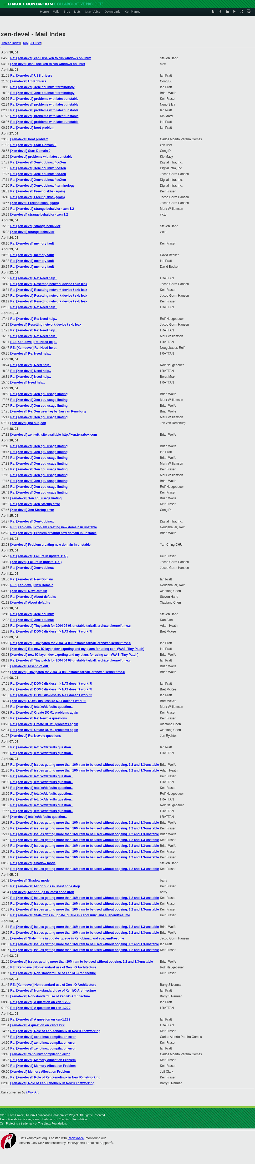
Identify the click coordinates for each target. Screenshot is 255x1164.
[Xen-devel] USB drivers (28, 81)
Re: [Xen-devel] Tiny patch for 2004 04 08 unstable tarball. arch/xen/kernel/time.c (70, 626)
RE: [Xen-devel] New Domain (31, 585)
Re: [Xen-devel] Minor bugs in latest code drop (45, 886)
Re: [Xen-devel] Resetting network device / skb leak (48, 284)
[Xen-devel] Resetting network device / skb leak (45, 324)
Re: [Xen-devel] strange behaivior (35, 226)
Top (25, 43)
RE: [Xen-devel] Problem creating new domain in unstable (53, 527)
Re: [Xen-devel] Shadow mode (32, 863)
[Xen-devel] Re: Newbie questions (35, 736)
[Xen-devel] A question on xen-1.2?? (37, 1025)
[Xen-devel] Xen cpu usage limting (36, 498)
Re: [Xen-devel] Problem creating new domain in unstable (53, 533)
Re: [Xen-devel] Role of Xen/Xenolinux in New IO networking (55, 1031)
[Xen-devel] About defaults (30, 602)
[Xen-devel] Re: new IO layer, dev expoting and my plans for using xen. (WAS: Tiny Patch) (77, 649)
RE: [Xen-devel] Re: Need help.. (33, 342)
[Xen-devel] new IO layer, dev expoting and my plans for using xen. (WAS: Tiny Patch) (74, 654)
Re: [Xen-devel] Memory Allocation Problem (43, 1060)
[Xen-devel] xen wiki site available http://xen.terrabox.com (53, 434)
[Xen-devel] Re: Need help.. (30, 353)
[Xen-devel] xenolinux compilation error (40, 1054)
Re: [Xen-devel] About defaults (33, 597)
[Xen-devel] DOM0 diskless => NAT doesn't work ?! (48, 701)
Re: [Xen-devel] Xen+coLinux (32, 521)
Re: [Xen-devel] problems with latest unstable (44, 99)
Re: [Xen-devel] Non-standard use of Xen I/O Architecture (53, 973)
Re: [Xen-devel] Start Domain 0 (33, 145)
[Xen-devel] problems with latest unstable (41, 156)
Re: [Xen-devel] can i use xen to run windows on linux (50, 58)
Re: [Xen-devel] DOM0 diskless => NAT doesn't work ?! (51, 631)
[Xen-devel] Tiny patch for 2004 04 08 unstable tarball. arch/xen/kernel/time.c (67, 672)
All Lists (35, 43)
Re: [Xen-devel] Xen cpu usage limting (39, 394)
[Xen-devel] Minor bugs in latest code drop (42, 892)
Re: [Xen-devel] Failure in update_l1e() (39, 556)
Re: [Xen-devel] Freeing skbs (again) (37, 191)
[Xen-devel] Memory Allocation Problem (40, 1071)
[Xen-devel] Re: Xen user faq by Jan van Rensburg (48, 411)
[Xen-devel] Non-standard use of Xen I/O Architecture (50, 996)
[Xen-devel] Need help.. (27, 382)
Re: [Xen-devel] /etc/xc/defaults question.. (41, 707)
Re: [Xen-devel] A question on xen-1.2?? (40, 1002)
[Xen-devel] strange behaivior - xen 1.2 (39, 214)
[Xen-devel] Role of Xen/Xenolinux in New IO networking (52, 1083)
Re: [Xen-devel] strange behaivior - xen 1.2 (42, 209)
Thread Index (10, 43)
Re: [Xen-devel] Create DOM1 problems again (44, 712)
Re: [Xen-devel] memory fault (32, 243)
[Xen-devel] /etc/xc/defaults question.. (38, 817)
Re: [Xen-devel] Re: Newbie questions (38, 718)
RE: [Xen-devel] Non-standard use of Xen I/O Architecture (53, 967)
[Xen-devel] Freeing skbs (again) (34, 203)
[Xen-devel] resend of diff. (29, 666)
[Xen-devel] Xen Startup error (32, 510)
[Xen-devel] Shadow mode (29, 880)
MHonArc (32, 1092)
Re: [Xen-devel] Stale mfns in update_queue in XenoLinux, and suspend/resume (70, 915)
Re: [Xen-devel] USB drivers (31, 75)
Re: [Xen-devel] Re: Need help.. (33, 278)
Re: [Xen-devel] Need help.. (30, 365)
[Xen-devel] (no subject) (28, 423)
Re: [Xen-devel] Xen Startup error (35, 504)
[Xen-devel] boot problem (29, 139)
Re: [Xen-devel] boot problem (32, 128)
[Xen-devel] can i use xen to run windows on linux (47, 64)
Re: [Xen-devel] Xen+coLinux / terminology (42, 87)
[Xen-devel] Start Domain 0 (30, 151)
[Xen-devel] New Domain (28, 591)
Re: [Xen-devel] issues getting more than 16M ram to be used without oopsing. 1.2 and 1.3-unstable (84, 765)
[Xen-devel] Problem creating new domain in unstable (50, 544)
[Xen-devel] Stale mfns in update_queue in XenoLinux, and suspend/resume (67, 938)
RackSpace (76, 1138)
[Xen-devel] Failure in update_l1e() (36, 562)
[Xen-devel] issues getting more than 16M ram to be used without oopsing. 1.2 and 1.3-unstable (81, 961)
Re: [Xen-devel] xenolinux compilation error (43, 1037)
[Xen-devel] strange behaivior (32, 232)
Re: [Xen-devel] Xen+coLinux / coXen (38, 162)
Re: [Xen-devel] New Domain (31, 579)
